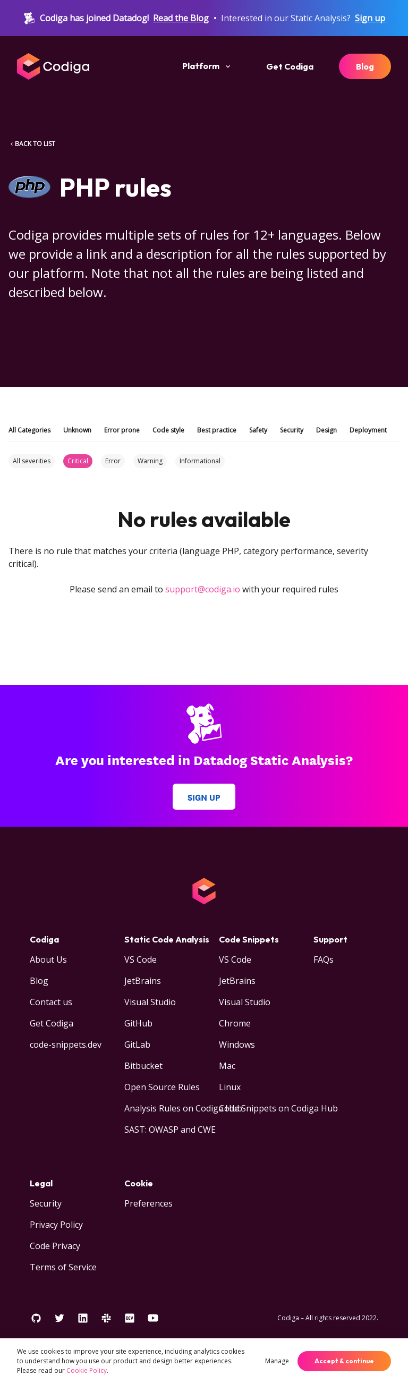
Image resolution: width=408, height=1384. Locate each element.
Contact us (51, 1002)
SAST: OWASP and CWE (170, 1129)
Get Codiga (289, 66)
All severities (31, 460)
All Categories (29, 430)
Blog (365, 66)
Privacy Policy (56, 1224)
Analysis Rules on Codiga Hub (183, 1108)
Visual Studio (150, 1002)
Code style (168, 430)
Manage (277, 1360)
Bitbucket (143, 1066)
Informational (200, 460)
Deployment (368, 430)
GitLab (137, 1044)
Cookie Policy (86, 1370)
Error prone (122, 430)
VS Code (140, 959)
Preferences (148, 1203)
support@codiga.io (202, 589)
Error (113, 460)
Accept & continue (344, 1361)
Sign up (370, 18)
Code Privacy (55, 1246)
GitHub (138, 1023)
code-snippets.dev (65, 1044)
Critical (77, 460)
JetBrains (142, 981)
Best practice (216, 430)
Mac (227, 1066)
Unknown (77, 430)
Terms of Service (63, 1267)
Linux (230, 1087)
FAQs (323, 959)
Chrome (235, 1023)
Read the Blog (181, 18)
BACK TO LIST (31, 143)
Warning (150, 460)
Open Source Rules (162, 1087)
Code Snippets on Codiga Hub (278, 1108)
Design (326, 430)
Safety (258, 430)
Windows (237, 1044)
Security (291, 430)
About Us (48, 959)
